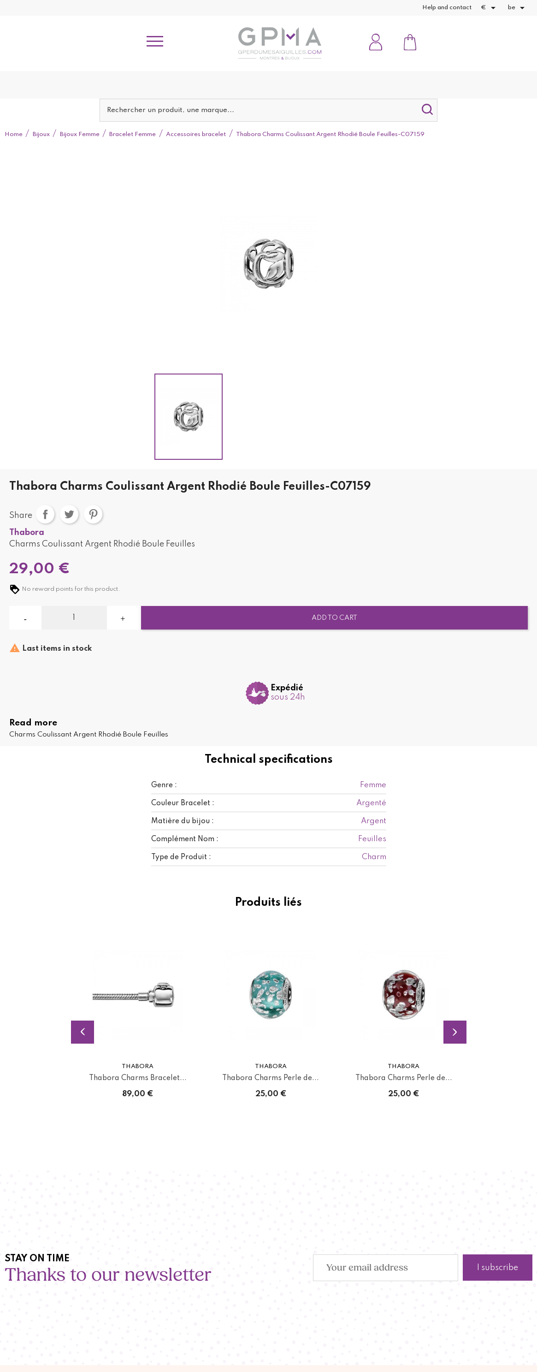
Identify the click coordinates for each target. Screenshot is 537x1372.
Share (45, 514)
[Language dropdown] (518, 7)
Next (454, 1032)
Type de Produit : (181, 857)
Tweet (69, 514)
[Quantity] (74, 618)
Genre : (164, 785)
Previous (82, 1032)
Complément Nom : (184, 839)
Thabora (26, 533)
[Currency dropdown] (490, 7)
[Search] (269, 110)
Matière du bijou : (182, 821)
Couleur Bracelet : (182, 803)
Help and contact (447, 8)
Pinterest (93, 514)
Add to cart (334, 618)
